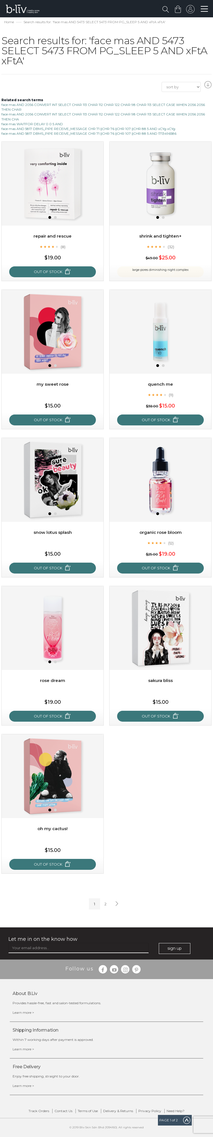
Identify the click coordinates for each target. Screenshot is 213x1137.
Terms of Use (88, 1111)
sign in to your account (189, 10)
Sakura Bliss (160, 680)
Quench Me (161, 384)
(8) (63, 247)
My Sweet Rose (52, 384)
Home (9, 22)
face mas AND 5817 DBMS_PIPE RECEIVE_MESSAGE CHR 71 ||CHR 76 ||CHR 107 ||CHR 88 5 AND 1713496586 (88, 133)
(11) (171, 395)
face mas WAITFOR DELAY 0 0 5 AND (32, 124)
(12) (171, 543)
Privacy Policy (149, 1111)
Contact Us (63, 1111)
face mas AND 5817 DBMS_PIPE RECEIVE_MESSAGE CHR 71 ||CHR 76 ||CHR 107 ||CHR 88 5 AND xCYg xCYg (88, 129)
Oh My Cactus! (52, 828)
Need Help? (175, 1111)
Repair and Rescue (52, 236)
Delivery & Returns (118, 1111)
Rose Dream (52, 680)
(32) (171, 247)
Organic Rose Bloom (160, 532)
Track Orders (39, 1111)
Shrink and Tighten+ (160, 236)
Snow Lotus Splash (52, 532)
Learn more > (23, 1012)
